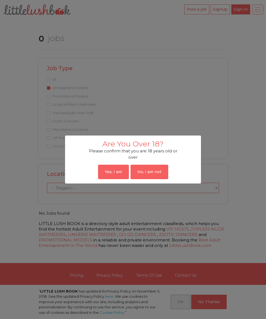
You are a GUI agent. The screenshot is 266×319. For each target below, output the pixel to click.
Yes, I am (113, 171)
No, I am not (149, 171)
